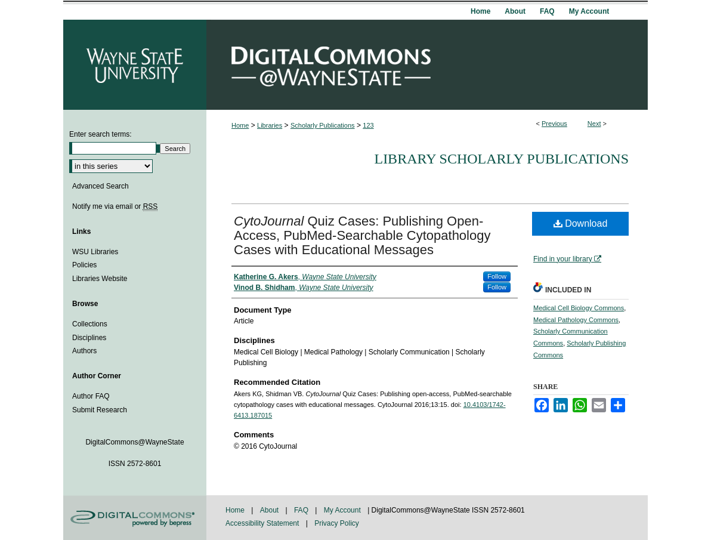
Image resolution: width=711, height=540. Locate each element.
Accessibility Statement (263, 523)
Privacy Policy (336, 523)
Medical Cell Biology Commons (578, 307)
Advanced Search (100, 186)
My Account (343, 510)
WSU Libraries (95, 252)
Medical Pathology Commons (576, 319)
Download (581, 223)
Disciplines (89, 338)
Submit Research (99, 410)
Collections (89, 324)
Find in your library (567, 259)
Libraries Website (99, 278)
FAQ (302, 510)
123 (368, 125)
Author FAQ (91, 396)
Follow (496, 276)
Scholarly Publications (322, 125)
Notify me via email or (114, 206)
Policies (84, 265)
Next (594, 123)
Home (240, 125)
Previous (554, 123)
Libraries (269, 125)
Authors (84, 351)
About (270, 510)
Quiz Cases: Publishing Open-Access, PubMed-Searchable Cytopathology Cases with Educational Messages (362, 235)
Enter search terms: (100, 134)
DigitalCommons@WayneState (427, 65)
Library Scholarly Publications (501, 158)
